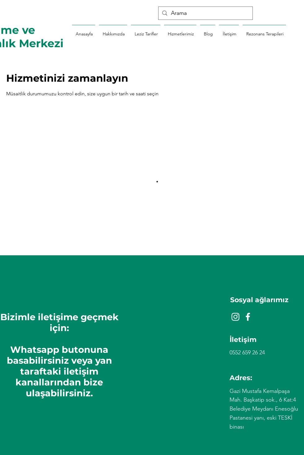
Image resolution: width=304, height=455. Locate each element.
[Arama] (205, 13)
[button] (264, 31)
